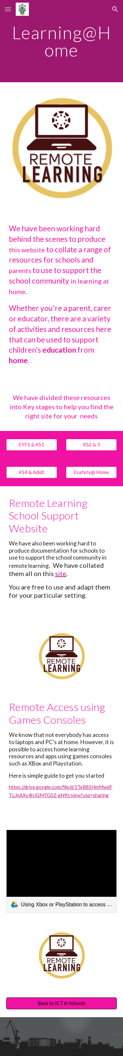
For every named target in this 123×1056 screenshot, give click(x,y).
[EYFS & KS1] (32, 444)
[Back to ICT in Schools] (62, 1003)
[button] (8, 9)
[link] (61, 871)
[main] (61, 41)
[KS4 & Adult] (32, 472)
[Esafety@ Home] (91, 472)
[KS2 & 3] (91, 444)
